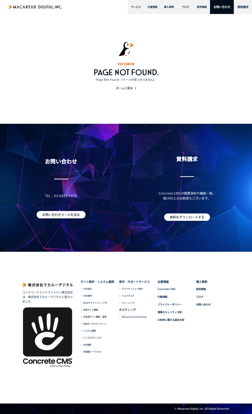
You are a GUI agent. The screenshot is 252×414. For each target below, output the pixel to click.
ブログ (185, 7)
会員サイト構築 (90, 310)
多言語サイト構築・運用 (94, 317)
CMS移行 (87, 296)
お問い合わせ (222, 7)
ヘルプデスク (128, 296)
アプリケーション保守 (132, 289)
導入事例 (169, 7)
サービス (136, 7)
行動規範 (162, 297)
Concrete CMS (166, 289)
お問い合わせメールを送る (61, 214)
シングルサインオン (92, 338)
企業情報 (152, 7)
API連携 (87, 345)
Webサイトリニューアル (95, 303)
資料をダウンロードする (187, 217)
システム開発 (89, 331)
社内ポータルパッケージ (94, 324)
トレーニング (128, 303)
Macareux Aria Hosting (134, 317)
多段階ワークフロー (92, 352)
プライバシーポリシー (170, 304)
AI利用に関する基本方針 (171, 320)
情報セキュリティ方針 (170, 312)
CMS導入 (87, 289)
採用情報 (202, 7)
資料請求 (242, 7)
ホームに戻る (124, 88)
